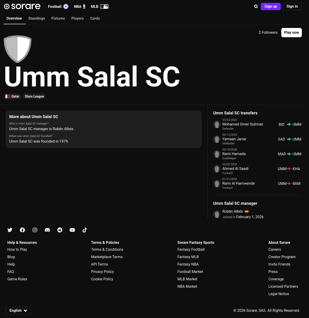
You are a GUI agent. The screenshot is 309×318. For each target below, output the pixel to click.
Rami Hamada (234, 154)
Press (273, 271)
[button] (256, 6)
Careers (274, 249)
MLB (100, 6)
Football (58, 6)
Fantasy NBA (188, 264)
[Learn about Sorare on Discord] (47, 230)
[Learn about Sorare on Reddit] (59, 230)
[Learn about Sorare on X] (10, 230)
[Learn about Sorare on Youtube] (72, 230)
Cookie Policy (102, 279)
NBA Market (187, 286)
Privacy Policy (102, 271)
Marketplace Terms (107, 257)
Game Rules (17, 279)
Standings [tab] (36, 18)
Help (11, 264)
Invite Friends (279, 264)
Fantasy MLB (188, 257)
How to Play (17, 249)
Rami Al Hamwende (238, 183)
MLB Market (187, 279)
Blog (11, 257)
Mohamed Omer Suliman (242, 124)
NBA (79, 6)
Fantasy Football (190, 249)
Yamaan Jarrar (234, 139)
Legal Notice (278, 294)
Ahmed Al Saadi (235, 168)
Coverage (276, 279)
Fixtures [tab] (58, 18)
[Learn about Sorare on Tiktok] (84, 230)
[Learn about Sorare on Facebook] (22, 230)
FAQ (10, 271)
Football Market (190, 271)
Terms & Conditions (107, 249)
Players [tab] (77, 18)
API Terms (99, 264)
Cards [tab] (95, 18)
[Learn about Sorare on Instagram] (34, 230)
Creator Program (282, 257)
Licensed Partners (283, 286)
